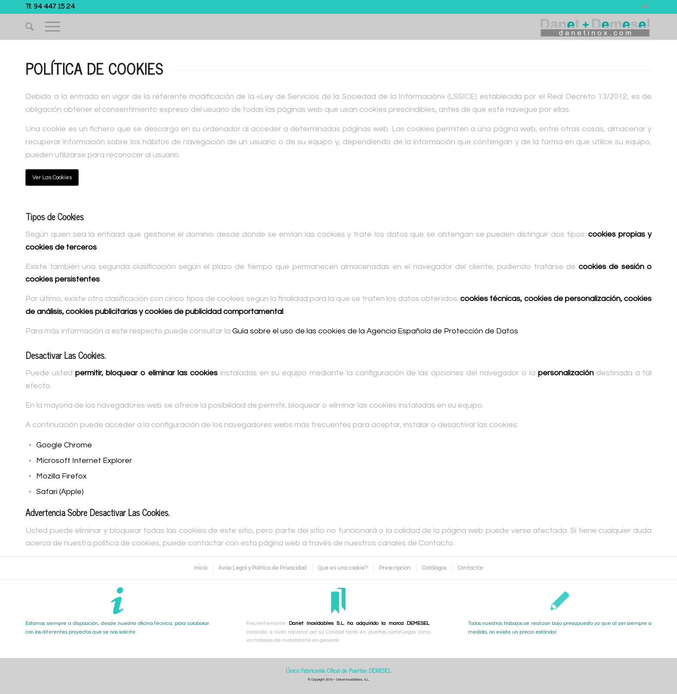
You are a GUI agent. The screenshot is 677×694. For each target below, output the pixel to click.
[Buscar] (29, 27)
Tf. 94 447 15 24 (50, 5)
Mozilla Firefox (61, 476)
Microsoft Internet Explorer (84, 460)
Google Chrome (64, 445)
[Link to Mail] (645, 6)
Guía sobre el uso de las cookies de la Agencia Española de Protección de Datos (375, 331)
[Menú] (52, 27)
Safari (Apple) (60, 492)
